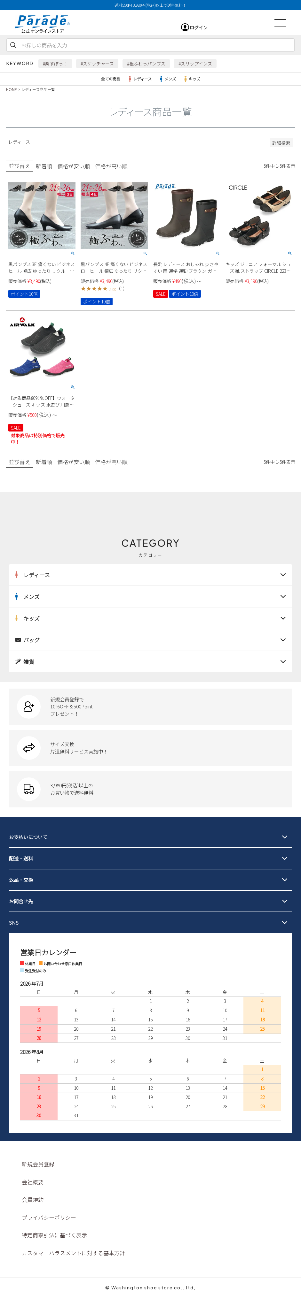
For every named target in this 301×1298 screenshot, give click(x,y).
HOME (11, 89)
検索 (13, 45)
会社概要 (33, 1182)
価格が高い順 (111, 166)
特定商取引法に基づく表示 (54, 1235)
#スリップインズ (195, 63)
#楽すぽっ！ (55, 63)
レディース (139, 79)
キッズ (191, 79)
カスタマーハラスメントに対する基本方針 (73, 1253)
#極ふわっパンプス (146, 63)
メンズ (167, 79)
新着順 (44, 166)
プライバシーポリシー (49, 1217)
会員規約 (33, 1199)
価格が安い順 (73, 166)
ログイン (199, 27)
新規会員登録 (38, 1164)
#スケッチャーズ (97, 63)
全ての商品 (110, 78)
